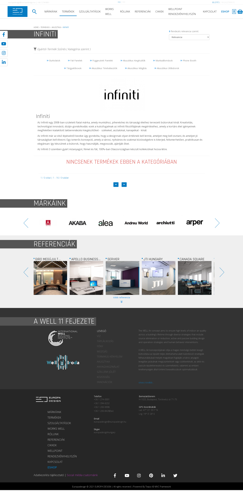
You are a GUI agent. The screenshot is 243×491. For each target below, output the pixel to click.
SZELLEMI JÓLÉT (106, 371)
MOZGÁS (102, 351)
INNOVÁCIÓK (104, 382)
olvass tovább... (146, 382)
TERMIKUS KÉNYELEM (109, 356)
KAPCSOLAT (210, 11)
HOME (36, 27)
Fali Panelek (75, 60)
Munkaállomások (163, 60)
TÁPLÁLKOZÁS (105, 341)
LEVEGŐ (101, 331)
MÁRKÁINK (50, 11)
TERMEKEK (45, 27)
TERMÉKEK (68, 11)
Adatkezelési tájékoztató (49, 475)
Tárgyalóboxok (72, 68)
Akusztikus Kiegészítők (132, 60)
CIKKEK (159, 11)
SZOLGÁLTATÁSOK (90, 11)
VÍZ (99, 336)
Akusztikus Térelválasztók (103, 68)
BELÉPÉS (216, 2)
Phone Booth (188, 60)
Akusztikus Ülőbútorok (166, 68)
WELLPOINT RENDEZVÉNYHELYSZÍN (182, 11)
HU (119, 2)
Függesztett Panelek (101, 60)
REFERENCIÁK (143, 11)
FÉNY (100, 346)
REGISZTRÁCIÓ (228, 2)
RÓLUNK (125, 11)
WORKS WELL (109, 11)
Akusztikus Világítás (136, 68)
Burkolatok (53, 60)
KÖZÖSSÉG (103, 377)
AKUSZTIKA (56, 27)
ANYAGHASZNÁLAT (108, 366)
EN (124, 2)
